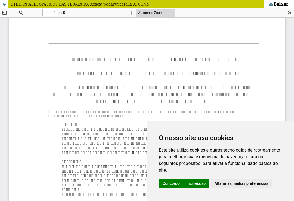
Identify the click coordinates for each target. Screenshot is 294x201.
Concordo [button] (171, 183)
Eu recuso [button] (197, 183)
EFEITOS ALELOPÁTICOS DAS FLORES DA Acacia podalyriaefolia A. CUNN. (81, 4)
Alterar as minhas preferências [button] (241, 183)
